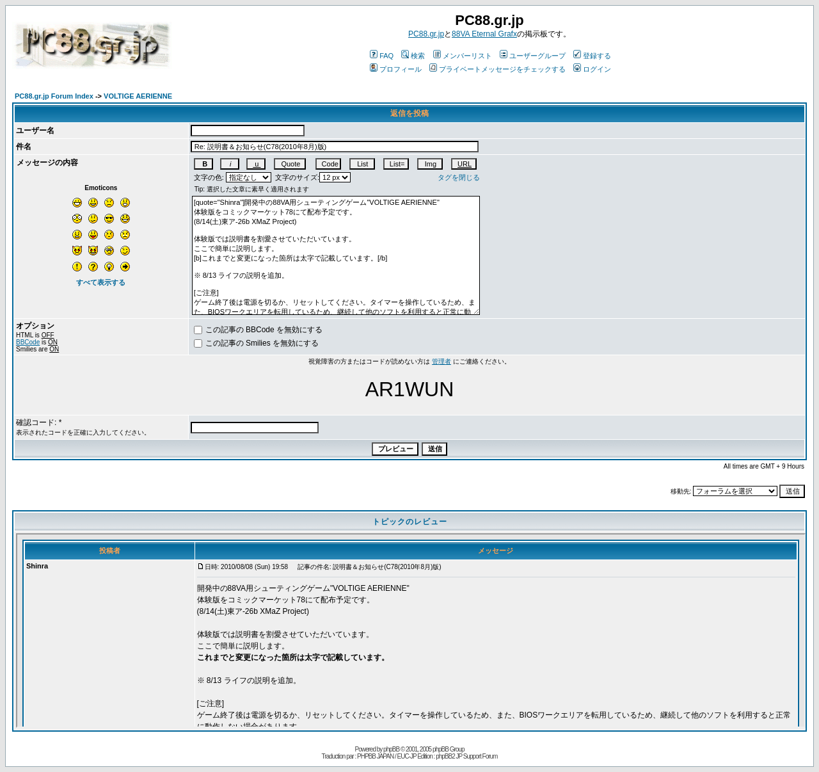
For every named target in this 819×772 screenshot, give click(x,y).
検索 (413, 56)
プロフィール (396, 69)
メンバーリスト (462, 56)
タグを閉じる (459, 177)
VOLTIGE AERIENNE (138, 96)
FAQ (382, 56)
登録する (592, 56)
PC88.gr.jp (426, 33)
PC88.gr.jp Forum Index (54, 96)
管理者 (441, 361)
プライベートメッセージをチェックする (497, 69)
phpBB (391, 749)
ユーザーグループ (533, 56)
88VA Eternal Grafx (484, 33)
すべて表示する (100, 282)
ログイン (592, 69)
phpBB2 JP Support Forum (466, 756)
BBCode (28, 342)
